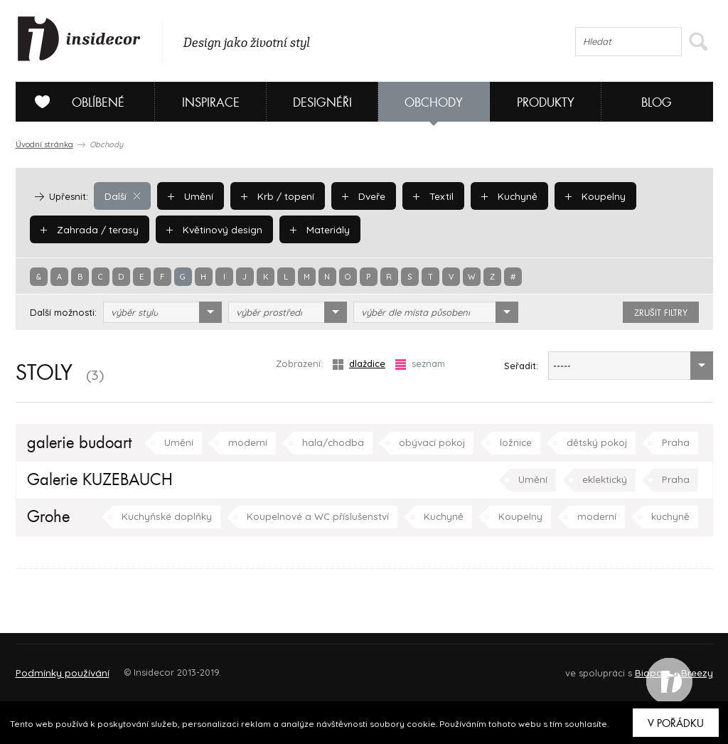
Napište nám (146, 666)
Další (122, 195)
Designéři (322, 102)
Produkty (545, 102)
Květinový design (207, 229)
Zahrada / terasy (87, 229)
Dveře (358, 195)
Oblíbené (74, 102)
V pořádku (676, 723)
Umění (188, 195)
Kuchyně (502, 195)
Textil (427, 195)
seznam (420, 364)
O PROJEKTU (57, 666)
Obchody (434, 102)
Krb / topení (273, 195)
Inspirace (211, 102)
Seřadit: (521, 365)
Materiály (310, 229)
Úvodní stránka (44, 144)
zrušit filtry (660, 313)
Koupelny (586, 195)
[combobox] (162, 312)
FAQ (689, 666)
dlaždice (359, 364)
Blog (656, 102)
